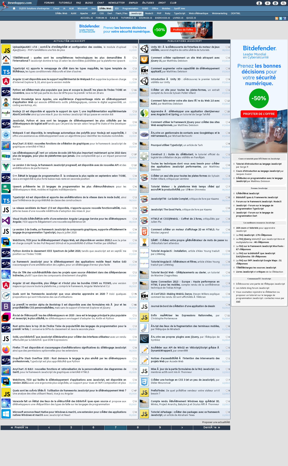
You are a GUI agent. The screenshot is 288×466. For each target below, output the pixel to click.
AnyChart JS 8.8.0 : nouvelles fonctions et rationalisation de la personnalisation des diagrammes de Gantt (69, 371)
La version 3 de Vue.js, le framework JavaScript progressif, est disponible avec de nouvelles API (69, 167)
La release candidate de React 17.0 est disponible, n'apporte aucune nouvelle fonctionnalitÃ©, (69, 210)
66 (134, 305)
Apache (84, 13)
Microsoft (82, 8)
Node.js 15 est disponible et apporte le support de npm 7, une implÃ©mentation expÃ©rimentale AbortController (69, 113)
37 (134, 155)
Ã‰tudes (148, 3)
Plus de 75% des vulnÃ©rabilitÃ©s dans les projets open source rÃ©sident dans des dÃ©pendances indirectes (69, 274)
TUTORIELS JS (128, 18)
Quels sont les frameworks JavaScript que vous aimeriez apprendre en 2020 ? (69, 296)
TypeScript (179, 13)
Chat (100, 3)
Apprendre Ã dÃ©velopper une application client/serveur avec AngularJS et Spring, (185, 113)
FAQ (78, 3)
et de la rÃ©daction (259, 272)
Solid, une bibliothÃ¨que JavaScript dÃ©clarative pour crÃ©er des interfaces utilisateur (69, 339)
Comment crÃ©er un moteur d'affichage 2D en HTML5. (185, 231)
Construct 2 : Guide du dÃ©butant (185, 156)
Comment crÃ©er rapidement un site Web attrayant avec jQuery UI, (185, 60)
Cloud (56, 8)
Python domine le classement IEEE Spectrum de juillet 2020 (69, 253)
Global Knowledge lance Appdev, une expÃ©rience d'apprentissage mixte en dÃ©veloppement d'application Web (69, 102)
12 (134, 165)
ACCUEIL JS (87, 18)
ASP (94, 13)
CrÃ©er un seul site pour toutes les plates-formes (185, 178)
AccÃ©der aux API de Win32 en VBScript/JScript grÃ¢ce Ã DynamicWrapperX (185, 349)
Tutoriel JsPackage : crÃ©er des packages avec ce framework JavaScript (185, 414)
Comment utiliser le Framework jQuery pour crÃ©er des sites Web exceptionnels (185, 124)
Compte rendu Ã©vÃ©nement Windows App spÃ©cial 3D (185, 403)
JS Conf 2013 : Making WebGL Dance (185, 296)
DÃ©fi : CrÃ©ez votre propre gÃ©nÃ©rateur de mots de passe (189, 242)
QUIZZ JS (191, 18)
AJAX (73, 13)
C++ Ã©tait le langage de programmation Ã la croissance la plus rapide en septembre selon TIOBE (69, 178)
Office (155, 8)
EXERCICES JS (162, 18)
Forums (49, 3)
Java (93, 8)
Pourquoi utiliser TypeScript (177, 145)
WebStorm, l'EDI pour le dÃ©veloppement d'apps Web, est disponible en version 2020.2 (69, 242)
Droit (162, 3)
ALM (71, 8)
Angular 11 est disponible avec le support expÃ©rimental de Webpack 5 (69, 81)
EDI (117, 8)
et (247, 228)
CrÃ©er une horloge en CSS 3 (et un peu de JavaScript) (185, 382)
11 (134, 90)
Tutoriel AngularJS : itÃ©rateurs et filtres (185, 264)
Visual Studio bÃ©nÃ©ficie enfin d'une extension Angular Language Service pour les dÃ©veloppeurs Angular (69, 221)
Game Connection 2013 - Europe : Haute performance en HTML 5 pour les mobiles (185, 285)
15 (227, 112)
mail (238, 301)
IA (64, 8)
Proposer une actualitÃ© (216, 422)
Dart (109, 13)
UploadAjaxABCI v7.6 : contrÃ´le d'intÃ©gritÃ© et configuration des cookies (69, 49)
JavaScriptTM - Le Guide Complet (185, 199)
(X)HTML (235, 13)
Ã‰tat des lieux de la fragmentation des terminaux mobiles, (185, 328)
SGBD (145, 8)
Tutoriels (65, 3)
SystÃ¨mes (179, 8)
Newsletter (116, 3)
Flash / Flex (121, 13)
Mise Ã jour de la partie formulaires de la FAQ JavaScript (185, 371)
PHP (159, 13)
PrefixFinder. (185, 392)
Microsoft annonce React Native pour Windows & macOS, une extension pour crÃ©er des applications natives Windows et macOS (69, 414)
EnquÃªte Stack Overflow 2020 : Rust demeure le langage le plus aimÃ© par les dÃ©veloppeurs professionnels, (69, 360)
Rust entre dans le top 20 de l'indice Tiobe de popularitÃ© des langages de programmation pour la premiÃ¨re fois (69, 328)
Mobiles (166, 8)
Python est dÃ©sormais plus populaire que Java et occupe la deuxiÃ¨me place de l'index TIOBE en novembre (69, 92)
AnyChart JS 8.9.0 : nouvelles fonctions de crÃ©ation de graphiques (69, 145)
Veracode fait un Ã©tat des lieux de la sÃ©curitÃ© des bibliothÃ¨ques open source (69, 403)
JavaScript (136, 13)
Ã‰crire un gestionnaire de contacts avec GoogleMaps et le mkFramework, (185, 135)
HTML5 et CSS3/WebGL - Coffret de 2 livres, (185, 221)
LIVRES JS (178, 18)
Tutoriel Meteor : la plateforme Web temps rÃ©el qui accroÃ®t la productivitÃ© (185, 188)
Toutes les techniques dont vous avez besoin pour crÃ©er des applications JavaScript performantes (185, 166)
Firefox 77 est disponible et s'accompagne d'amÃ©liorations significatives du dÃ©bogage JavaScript (69, 349)
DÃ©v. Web (105, 8)
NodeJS (149, 13)
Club (173, 3)
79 (134, 294)
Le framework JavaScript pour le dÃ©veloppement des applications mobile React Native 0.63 (69, 264)
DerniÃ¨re (211, 427)
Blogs (89, 3)
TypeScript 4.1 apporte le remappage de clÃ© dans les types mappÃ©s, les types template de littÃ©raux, (69, 70)
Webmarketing (219, 13)
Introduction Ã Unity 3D (185, 81)
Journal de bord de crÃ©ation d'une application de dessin (183, 306)
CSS (102, 13)
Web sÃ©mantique (198, 13)
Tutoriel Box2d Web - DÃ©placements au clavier (185, 274)
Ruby (167, 13)
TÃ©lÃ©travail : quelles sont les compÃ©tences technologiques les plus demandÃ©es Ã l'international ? (69, 60)
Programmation (130, 8)
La (254, 235)
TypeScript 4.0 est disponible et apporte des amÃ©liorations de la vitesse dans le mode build (69, 199)
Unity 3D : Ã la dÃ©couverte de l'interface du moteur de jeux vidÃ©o (185, 49)
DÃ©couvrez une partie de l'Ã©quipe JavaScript (260, 284)
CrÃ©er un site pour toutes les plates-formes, (185, 92)
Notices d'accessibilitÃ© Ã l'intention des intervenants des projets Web (185, 360)
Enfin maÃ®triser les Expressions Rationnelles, (185, 317)
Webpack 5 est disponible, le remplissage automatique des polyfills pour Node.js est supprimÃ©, (69, 135)
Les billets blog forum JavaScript (252, 288)
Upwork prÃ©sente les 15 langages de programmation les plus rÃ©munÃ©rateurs (69, 188)
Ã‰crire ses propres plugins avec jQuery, (185, 339)
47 (134, 391)
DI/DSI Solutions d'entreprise (34, 8)
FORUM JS (101, 18)
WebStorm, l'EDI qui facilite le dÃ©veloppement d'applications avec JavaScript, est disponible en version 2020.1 (69, 382)
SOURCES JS (145, 18)
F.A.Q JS (114, 18)
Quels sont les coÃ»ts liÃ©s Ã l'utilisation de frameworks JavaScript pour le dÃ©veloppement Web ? (69, 392)
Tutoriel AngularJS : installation (185, 253)
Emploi (133, 3)
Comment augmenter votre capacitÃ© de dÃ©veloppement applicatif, (185, 70)
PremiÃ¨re (19, 427)
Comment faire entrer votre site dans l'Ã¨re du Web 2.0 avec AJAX (185, 102)
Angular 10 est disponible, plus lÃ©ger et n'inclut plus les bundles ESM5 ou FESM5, (69, 285)
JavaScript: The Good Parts (181, 209)
